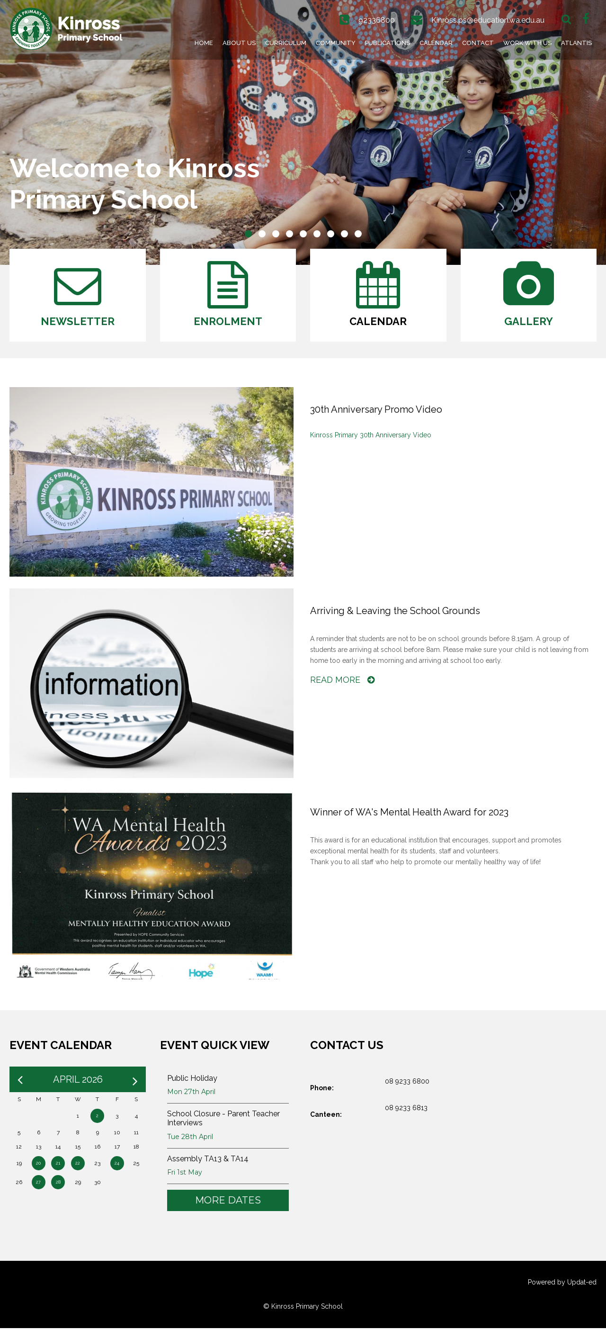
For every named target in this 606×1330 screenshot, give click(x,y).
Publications (387, 42)
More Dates (228, 1202)
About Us (239, 42)
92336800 (376, 20)
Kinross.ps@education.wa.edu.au (487, 20)
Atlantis (576, 42)
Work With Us (527, 42)
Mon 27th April (191, 1093)
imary (349, 437)
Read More (342, 682)
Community (336, 42)
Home (204, 42)
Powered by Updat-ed (562, 1284)
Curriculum (285, 42)
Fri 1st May (184, 1174)
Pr (337, 437)
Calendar (436, 42)
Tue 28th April (190, 1138)
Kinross (321, 437)
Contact (478, 42)
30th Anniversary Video (394, 437)
